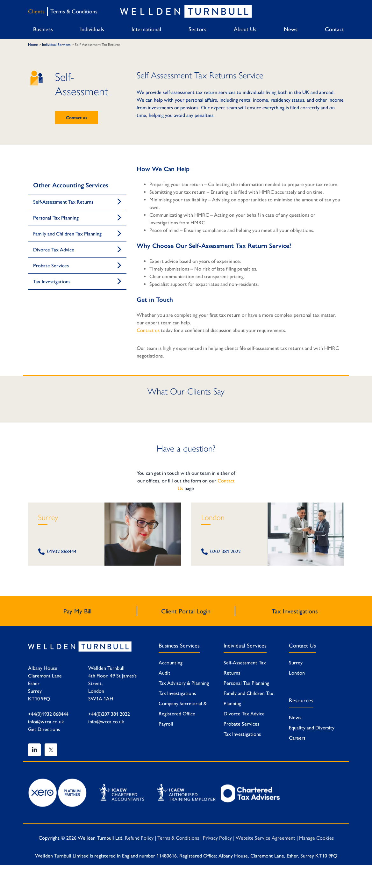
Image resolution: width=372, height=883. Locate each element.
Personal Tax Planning (56, 218)
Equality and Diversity (311, 728)
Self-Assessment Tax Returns (63, 202)
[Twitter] (51, 749)
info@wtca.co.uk (46, 722)
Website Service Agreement (265, 838)
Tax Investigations (51, 282)
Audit (164, 673)
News (290, 29)
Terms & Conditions (73, 11)
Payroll (166, 724)
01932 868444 (57, 551)
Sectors (197, 29)
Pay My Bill (77, 611)
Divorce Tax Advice (53, 250)
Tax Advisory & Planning (184, 683)
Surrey (48, 517)
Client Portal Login (186, 611)
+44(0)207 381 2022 (109, 714)
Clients (36, 11)
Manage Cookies (316, 838)
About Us (245, 29)
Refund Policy (139, 838)
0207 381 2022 (221, 551)
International (146, 29)
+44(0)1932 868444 (48, 714)
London (213, 517)
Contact (334, 29)
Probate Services (51, 266)
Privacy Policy (217, 838)
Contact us (76, 117)
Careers (297, 738)
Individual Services (56, 44)
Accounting (170, 663)
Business (43, 29)
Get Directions (44, 729)
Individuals (92, 29)
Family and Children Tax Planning (67, 234)
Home (33, 44)
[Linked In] (34, 749)
